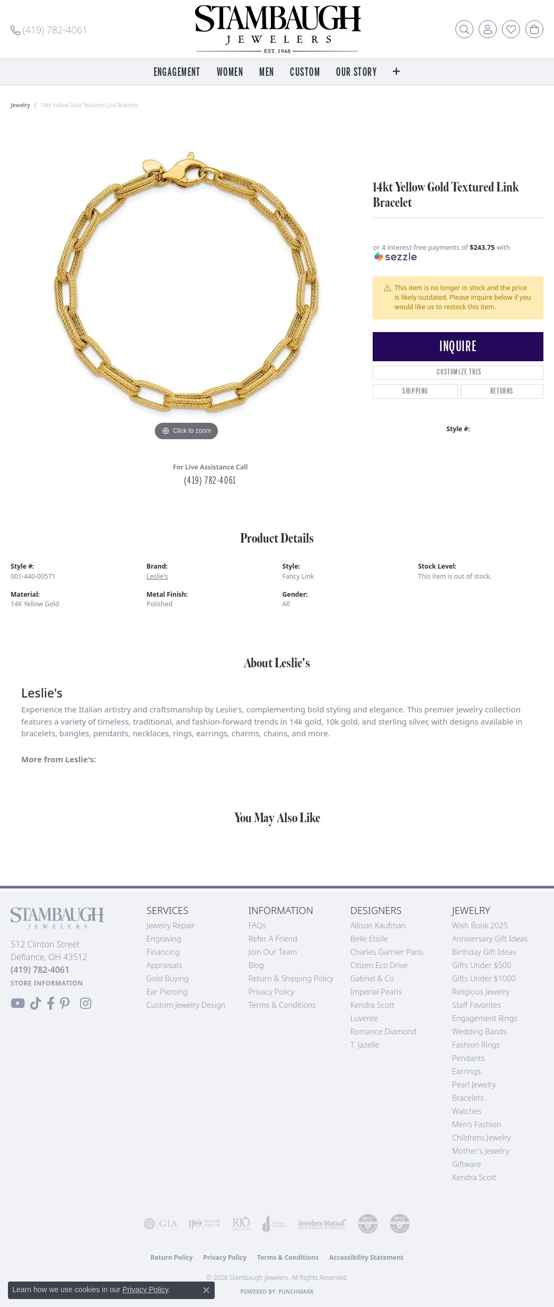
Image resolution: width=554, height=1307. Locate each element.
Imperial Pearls (376, 992)
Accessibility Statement (366, 1257)
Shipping (415, 391)
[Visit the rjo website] (241, 1223)
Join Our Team (272, 952)
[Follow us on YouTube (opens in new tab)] (18, 1003)
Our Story (356, 72)
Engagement (177, 72)
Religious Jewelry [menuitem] (480, 992)
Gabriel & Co (372, 978)
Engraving (163, 939)
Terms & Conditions (282, 1005)
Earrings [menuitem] (466, 1071)
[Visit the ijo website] (204, 1223)
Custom (305, 72)
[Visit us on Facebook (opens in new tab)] (51, 1003)
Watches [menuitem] (466, 1111)
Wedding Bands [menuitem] (479, 1031)
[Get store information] (47, 983)
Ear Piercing (167, 992)
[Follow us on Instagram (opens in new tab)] (85, 1003)
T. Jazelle (365, 1045)
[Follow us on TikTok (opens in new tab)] (35, 1003)
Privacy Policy (271, 992)
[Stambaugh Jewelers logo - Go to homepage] (277, 29)
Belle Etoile (369, 939)
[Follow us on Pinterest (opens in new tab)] (64, 1003)
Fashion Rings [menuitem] (476, 1045)
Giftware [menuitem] (466, 1164)
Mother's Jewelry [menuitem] (480, 1151)
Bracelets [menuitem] (468, 1098)
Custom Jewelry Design (185, 1005)
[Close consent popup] (206, 1290)
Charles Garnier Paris (387, 952)
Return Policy (172, 1257)
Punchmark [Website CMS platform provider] (296, 1291)
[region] (187, 284)
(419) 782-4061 (210, 480)
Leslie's (157, 576)
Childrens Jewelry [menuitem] (481, 1137)
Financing (163, 952)
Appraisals (164, 965)
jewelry (20, 105)
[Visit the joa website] (274, 1223)
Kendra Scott (372, 1005)
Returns (502, 391)
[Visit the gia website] (161, 1223)
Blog (256, 965)
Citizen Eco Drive (379, 965)
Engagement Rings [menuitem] (484, 1018)
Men (266, 72)
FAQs (257, 925)
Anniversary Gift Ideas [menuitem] (490, 939)
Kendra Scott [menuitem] (474, 1177)
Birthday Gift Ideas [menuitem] (484, 952)
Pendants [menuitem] (468, 1058)
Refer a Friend (272, 939)
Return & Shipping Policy (290, 978)
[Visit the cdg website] (368, 1223)
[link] (49, 29)
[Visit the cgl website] (399, 1223)
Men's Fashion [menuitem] (476, 1124)
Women (230, 72)
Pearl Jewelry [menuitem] (474, 1084)
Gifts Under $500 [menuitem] (481, 965)
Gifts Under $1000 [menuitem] (484, 978)
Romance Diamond (383, 1031)
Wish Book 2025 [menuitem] (480, 925)
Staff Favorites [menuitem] (476, 1005)
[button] (464, 29)
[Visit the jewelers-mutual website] (322, 1223)
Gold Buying (167, 978)
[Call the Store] (40, 969)
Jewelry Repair (170, 925)
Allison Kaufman (378, 925)
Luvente (364, 1018)
